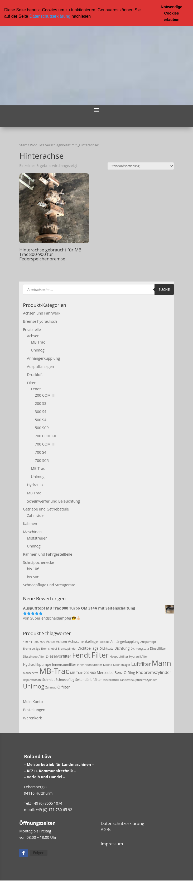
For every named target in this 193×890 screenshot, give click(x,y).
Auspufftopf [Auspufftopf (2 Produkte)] (148, 642)
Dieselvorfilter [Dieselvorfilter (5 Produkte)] (58, 656)
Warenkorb (32, 717)
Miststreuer (37, 538)
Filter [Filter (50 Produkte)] (100, 655)
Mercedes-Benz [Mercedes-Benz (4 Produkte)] (110, 672)
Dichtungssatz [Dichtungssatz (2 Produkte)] (140, 648)
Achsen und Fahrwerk (41, 313)
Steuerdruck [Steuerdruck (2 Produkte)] (111, 680)
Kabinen (30, 523)
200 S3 (40, 403)
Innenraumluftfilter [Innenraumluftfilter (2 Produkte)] (89, 665)
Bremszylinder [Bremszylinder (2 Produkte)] (67, 648)
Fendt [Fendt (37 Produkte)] (81, 655)
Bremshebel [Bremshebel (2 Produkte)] (49, 648)
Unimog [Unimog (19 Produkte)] (33, 686)
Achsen (33, 335)
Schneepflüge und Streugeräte (49, 584)
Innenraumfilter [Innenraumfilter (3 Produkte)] (64, 664)
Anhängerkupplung (43, 358)
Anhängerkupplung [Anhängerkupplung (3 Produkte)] (124, 641)
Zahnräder (36, 515)
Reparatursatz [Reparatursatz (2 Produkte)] (32, 680)
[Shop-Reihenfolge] (141, 166)
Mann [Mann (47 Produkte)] (161, 663)
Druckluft (35, 374)
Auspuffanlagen (40, 366)
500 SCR (42, 427)
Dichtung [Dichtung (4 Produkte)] (122, 648)
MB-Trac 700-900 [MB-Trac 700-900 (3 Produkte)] (83, 673)
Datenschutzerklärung (49, 16)
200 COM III (45, 395)
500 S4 (40, 419)
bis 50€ (33, 576)
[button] (93, 16)
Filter (31, 382)
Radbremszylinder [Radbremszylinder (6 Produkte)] (153, 672)
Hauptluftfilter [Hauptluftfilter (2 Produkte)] (119, 656)
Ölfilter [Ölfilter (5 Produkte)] (63, 687)
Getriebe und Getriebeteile (46, 509)
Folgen (38, 852)
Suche (164, 289)
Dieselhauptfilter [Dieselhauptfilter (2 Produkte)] (34, 656)
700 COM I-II (45, 435)
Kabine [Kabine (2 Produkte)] (107, 665)
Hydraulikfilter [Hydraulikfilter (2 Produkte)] (138, 656)
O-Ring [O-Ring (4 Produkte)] (129, 672)
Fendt (36, 388)
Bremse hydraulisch (40, 321)
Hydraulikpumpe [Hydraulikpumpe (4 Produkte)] (37, 664)
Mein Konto (33, 701)
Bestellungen (34, 709)
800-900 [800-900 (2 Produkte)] (40, 642)
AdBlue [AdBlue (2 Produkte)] (104, 642)
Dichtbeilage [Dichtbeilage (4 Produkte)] (88, 648)
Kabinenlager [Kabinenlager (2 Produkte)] (121, 665)
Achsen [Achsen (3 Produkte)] (61, 641)
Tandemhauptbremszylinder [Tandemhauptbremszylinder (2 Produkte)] (138, 680)
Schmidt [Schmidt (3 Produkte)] (48, 679)
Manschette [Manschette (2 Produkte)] (30, 673)
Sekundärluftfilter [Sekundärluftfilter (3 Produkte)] (88, 679)
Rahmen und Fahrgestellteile (47, 554)
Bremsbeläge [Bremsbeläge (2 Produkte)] (31, 648)
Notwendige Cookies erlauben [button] (171, 13)
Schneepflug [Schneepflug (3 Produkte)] (65, 679)
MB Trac (38, 342)
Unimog (37, 350)
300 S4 (40, 411)
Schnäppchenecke (38, 562)
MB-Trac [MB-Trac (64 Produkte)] (54, 671)
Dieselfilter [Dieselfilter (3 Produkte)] (158, 648)
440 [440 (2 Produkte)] (25, 642)
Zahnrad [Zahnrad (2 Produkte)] (50, 687)
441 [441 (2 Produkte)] (31, 642)
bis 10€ (33, 568)
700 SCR (42, 460)
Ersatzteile (32, 329)
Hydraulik (35, 484)
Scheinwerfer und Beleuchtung (53, 501)
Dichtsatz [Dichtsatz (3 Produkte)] (106, 648)
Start (23, 145)
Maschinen (32, 531)
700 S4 (40, 452)
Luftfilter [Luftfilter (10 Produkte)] (141, 664)
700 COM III (45, 444)
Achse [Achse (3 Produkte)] (50, 641)
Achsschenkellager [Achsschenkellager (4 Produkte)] (83, 641)
